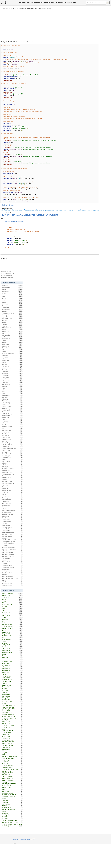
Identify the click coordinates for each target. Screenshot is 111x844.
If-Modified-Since (12, 687)
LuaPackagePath (12, 521)
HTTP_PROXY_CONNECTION (12, 769)
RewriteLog (12, 498)
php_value (12, 320)
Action (12, 390)
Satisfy (12, 342)
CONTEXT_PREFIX (12, 665)
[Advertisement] (55, 24)
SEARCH (12, 689)
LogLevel (12, 523)
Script (12, 306)
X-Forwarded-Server (12, 767)
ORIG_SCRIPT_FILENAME (12, 795)
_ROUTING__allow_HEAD (12, 705)
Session (12, 362)
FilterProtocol (12, 375)
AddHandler (12, 357)
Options (47, 210)
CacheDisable (12, 501)
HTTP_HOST (11, 215)
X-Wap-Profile (12, 663)
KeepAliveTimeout (12, 584)
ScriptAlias (12, 488)
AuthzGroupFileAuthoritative (12, 540)
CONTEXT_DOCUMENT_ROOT (12, 820)
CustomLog (12, 492)
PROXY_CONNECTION (12, 714)
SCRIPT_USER (12, 815)
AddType (12, 311)
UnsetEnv (12, 479)
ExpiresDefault (12, 309)
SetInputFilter (12, 516)
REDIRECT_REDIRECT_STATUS (12, 822)
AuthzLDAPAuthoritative (12, 510)
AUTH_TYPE (12, 760)
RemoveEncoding (12, 499)
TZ (12, 659)
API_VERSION (12, 762)
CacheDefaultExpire (12, 573)
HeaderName (12, 421)
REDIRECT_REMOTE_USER (12, 784)
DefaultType (12, 467)
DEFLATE (3, 215)
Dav (12, 428)
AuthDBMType (12, 558)
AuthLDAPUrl (12, 496)
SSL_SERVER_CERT (12, 771)
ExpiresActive (12, 307)
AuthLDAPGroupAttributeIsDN (12, 578)
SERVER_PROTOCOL (12, 780)
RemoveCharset (12, 470)
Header (42, 210)
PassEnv (12, 487)
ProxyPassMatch (12, 512)
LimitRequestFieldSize (12, 567)
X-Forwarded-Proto (12, 661)
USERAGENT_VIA (12, 711)
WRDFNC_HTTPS (12, 738)
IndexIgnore (12, 355)
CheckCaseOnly (12, 505)
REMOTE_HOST (12, 696)
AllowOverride (12, 379)
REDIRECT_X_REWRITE (12, 742)
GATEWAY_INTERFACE (12, 758)
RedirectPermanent (12, 426)
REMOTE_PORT (12, 804)
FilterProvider (12, 373)
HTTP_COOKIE (12, 645)
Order (50, 210)
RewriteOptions (12, 370)
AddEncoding (12, 331)
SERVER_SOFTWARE (12, 776)
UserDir (12, 459)
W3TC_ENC (12, 657)
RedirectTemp (12, 360)
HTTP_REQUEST (12, 732)
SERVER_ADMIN (12, 685)
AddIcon (12, 424)
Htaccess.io (15, 839)
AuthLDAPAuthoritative (12, 552)
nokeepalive (12, 667)
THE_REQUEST (12, 634)
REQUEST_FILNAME (12, 740)
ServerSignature (12, 368)
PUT (12, 637)
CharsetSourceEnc (12, 454)
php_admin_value (12, 430)
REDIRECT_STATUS (12, 625)
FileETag (37, 210)
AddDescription (12, 432)
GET (12, 621)
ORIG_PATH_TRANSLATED (12, 796)
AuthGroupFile (12, 381)
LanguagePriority (12, 457)
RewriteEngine (70, 210)
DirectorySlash (12, 404)
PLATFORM (12, 800)
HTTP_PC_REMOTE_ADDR (12, 718)
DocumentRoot (12, 437)
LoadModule (12, 446)
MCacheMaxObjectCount (12, 549)
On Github (5, 205)
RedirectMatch (12, 348)
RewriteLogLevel (12, 490)
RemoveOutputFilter (12, 514)
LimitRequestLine (12, 571)
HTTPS (12, 601)
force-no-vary (12, 619)
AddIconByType (12, 456)
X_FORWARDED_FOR (12, 712)
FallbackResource (12, 401)
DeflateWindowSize (12, 585)
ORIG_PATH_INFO (12, 813)
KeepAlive (12, 408)
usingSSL (12, 753)
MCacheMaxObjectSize (12, 547)
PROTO (12, 647)
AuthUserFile (12, 366)
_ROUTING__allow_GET (12, 707)
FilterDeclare (12, 377)
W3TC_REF (12, 698)
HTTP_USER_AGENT (12, 626)
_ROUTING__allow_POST (12, 709)
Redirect (12, 302)
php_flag (12, 326)
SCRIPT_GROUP (12, 786)
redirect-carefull (12, 749)
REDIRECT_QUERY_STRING (12, 756)
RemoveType (12, 417)
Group (12, 392)
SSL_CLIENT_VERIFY (12, 773)
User (12, 333)
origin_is (12, 754)
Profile (12, 656)
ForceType (12, 382)
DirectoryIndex (12, 315)
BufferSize (12, 574)
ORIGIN (12, 617)
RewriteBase (55, 210)
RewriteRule (78, 210)
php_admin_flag (12, 503)
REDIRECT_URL (12, 723)
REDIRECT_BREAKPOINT (12, 809)
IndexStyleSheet (12, 439)
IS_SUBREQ (12, 703)
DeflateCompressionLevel (12, 448)
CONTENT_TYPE (12, 681)
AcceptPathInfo (12, 410)
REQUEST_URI (43, 215)
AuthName (12, 359)
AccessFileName (12, 529)
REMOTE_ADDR (12, 650)
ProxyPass (12, 485)
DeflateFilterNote (12, 477)
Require (12, 322)
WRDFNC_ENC (12, 734)
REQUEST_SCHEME (12, 743)
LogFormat (12, 494)
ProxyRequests (12, 545)
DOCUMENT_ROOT (12, 636)
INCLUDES (12, 606)
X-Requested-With (12, 652)
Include (12, 329)
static (12, 608)
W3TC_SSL (12, 683)
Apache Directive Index (7, 273)
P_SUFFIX (12, 751)
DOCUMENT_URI (11, 826)
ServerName (12, 434)
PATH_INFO (12, 690)
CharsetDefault (12, 450)
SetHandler (12, 386)
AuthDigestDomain (12, 527)
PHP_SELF (12, 782)
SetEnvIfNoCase (86, 210)
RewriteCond (62, 210)
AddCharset (12, 337)
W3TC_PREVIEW (12, 676)
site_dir (12, 798)
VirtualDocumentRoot (12, 353)
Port (12, 349)
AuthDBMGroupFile (12, 536)
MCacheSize (12, 551)
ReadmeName (12, 415)
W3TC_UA (12, 692)
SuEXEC (12, 580)
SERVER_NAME (12, 648)
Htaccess (23, 839)
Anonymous (12, 397)
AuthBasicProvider (12, 423)
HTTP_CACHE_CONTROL (12, 725)
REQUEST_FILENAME (32, 215)
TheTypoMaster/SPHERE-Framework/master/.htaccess (33, 8)
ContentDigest (12, 461)
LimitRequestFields (12, 565)
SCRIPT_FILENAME (12, 604)
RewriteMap (12, 476)
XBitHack (12, 452)
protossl (12, 630)
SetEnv (12, 351)
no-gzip (17, 215)
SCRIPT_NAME (12, 736)
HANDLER (12, 674)
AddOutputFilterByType (12, 313)
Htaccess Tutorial (6, 271)
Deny (33, 210)
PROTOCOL (12, 817)
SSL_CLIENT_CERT (12, 775)
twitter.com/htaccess (7, 277)
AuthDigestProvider (12, 481)
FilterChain (12, 371)
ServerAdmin (12, 507)
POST (12, 623)
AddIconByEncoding (12, 472)
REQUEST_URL (12, 721)
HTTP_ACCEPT (12, 678)
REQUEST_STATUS (12, 789)
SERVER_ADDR (12, 632)
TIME (12, 610)
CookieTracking (12, 525)
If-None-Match (12, 694)
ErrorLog (12, 563)
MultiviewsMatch (12, 520)
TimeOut (12, 419)
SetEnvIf (12, 340)
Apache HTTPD (31, 839)
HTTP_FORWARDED (12, 765)
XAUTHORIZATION (12, 701)
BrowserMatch (18, 210)
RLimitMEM (12, 560)
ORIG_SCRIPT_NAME (12, 793)
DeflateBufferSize (12, 562)
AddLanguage (12, 435)
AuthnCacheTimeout (12, 576)
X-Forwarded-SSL (12, 807)
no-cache (12, 643)
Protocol (12, 412)
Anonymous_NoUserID (12, 554)
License (11, 205)
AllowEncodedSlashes (12, 532)
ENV (12, 603)
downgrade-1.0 (12, 670)
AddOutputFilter (12, 384)
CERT (12, 729)
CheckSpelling (12, 443)
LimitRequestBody (12, 413)
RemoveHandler (12, 395)
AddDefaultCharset (9, 8)
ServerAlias (12, 538)
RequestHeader (12, 339)
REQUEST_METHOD (12, 628)
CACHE (12, 654)
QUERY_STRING (12, 612)
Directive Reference (6, 275)
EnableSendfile (12, 531)
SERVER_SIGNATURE (12, 778)
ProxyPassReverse (12, 518)
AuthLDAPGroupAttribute (12, 582)
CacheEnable (12, 569)
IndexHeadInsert (12, 465)
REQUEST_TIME (12, 787)
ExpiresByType (12, 317)
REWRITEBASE (12, 668)
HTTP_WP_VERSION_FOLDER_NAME (12, 824)
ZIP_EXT (12, 806)
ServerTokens (12, 344)
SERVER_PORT (53, 215)
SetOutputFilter (95, 210)
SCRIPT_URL (12, 720)
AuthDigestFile (12, 509)
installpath (12, 802)
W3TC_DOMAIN (12, 747)
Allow (12, 210)
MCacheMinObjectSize (12, 543)
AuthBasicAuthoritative (12, 483)
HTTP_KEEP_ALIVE (12, 727)
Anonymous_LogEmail (12, 556)
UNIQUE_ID (12, 811)
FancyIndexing (12, 403)
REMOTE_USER (12, 672)
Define (12, 393)
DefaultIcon (12, 441)
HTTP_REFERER (12, 639)
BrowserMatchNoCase (12, 468)
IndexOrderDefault (12, 445)
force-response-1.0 (12, 679)
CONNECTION (12, 700)
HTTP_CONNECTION (12, 731)
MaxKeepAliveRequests (12, 541)
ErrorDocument (12, 304)
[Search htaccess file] (96, 3)
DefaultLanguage (27, 210)
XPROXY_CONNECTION (12, 716)
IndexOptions (12, 399)
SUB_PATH (12, 818)
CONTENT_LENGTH (12, 745)
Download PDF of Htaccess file (14, 221)
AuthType (12, 364)
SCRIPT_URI (12, 764)
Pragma (22, 215)
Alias (12, 388)
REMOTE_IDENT (12, 791)
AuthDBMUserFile (12, 534)
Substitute (12, 463)
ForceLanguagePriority (12, 474)
